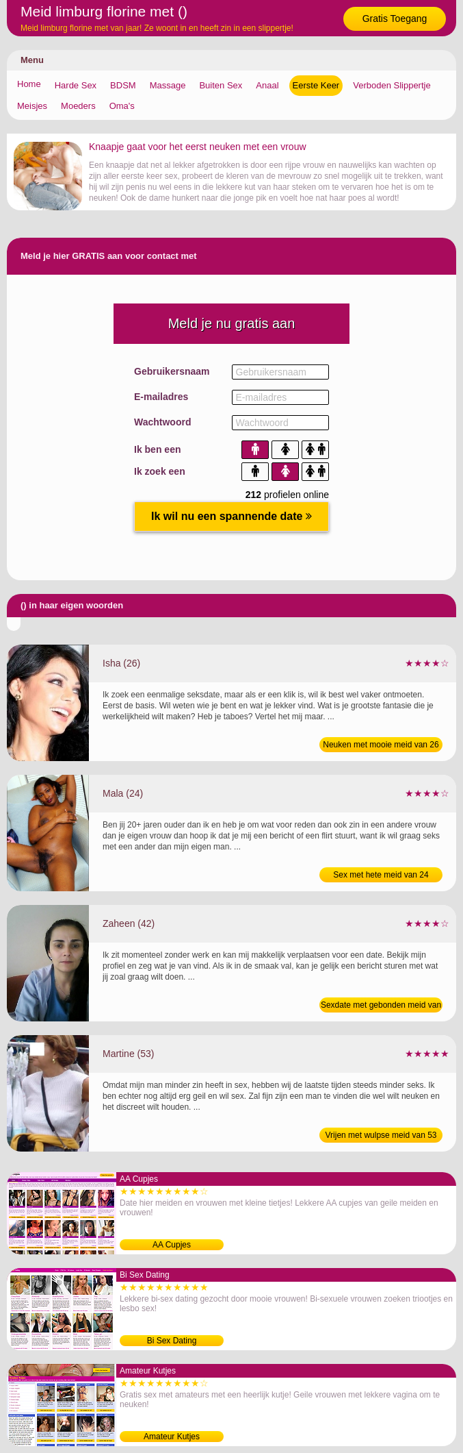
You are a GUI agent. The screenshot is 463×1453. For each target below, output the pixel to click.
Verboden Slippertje (391, 85)
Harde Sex (75, 85)
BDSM (123, 85)
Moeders (78, 106)
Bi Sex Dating (172, 1340)
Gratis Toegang (394, 18)
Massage (168, 85)
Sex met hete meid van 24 (380, 875)
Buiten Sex (220, 85)
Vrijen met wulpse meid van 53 (381, 1135)
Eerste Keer (316, 85)
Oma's (122, 106)
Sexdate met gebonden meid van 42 (381, 1006)
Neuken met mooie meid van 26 (380, 744)
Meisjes (32, 106)
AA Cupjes (172, 1245)
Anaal (267, 85)
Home (29, 84)
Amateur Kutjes (172, 1436)
